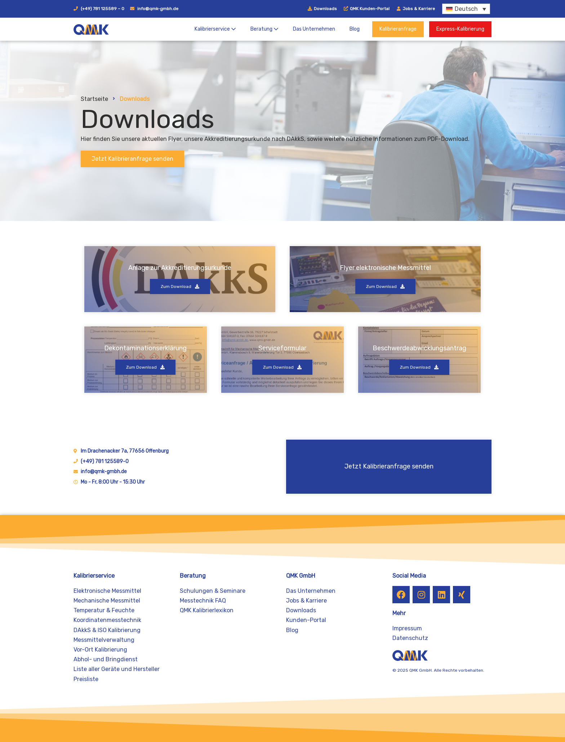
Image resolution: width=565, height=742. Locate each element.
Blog (355, 29)
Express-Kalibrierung (460, 29)
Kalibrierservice (215, 29)
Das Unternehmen (314, 29)
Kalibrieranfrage (398, 29)
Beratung (264, 29)
